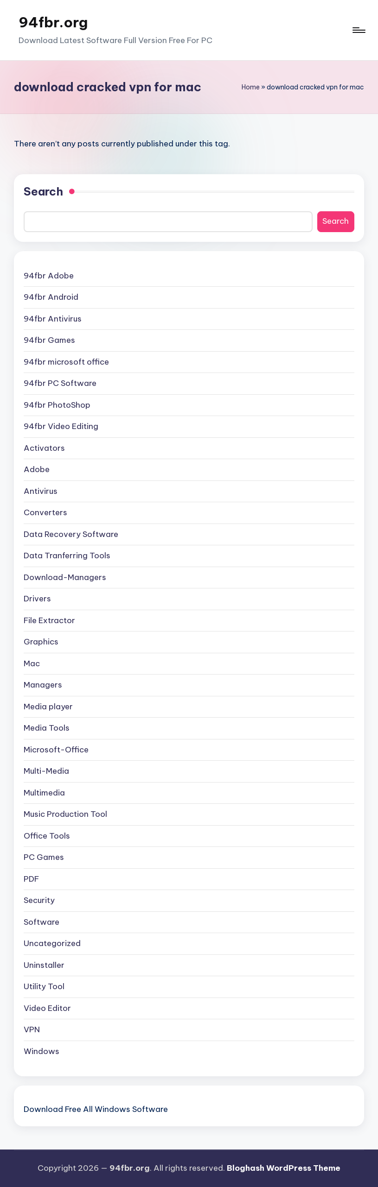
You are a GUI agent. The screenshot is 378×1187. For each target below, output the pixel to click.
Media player (48, 706)
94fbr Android (51, 297)
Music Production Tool (65, 814)
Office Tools (47, 836)
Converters (45, 512)
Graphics (41, 642)
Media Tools (47, 728)
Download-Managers (65, 577)
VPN (32, 1029)
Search (43, 191)
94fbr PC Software (60, 383)
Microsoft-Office (56, 750)
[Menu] (358, 30)
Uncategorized (52, 943)
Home (251, 87)
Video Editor (47, 1008)
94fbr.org (53, 22)
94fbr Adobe (49, 276)
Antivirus (41, 491)
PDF (31, 879)
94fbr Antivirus (53, 319)
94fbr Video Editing (61, 426)
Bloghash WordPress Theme (283, 1168)
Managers (43, 685)
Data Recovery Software (71, 534)
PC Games (44, 857)
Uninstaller (44, 965)
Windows (41, 1051)
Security (39, 900)
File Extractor (49, 620)
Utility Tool (44, 986)
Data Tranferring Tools (67, 555)
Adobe (37, 469)
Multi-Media (46, 771)
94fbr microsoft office (66, 362)
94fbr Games (49, 340)
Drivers (37, 599)
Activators (44, 448)
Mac (32, 663)
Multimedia (44, 793)
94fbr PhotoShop (57, 405)
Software (41, 922)
